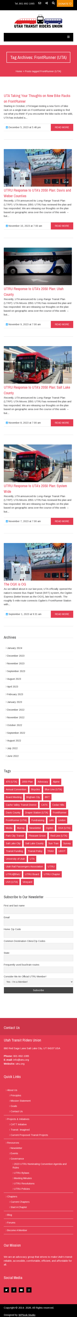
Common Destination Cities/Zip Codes (24, 941)
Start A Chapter (19, 1207)
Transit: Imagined (20, 1129)
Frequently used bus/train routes (21, 964)
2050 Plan (27, 781)
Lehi (51, 820)
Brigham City (33, 797)
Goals (14, 1106)
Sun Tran (53, 843)
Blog (9, 1215)
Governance (17, 1158)
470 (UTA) (11, 781)
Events (14, 1153)
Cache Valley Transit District (21, 804)
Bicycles (35, 789)
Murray (21, 828)
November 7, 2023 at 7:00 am (23, 521)
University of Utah (15, 858)
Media (9, 828)
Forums (11, 1222)
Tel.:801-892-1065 (25, 3)
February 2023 (15, 694)
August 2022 (14, 740)
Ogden (49, 828)
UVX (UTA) (12, 882)
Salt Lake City (13, 843)
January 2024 (14, 648)
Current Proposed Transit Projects (29, 1135)
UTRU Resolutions (24, 1183)
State (6, 953)
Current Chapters (20, 1201)
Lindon (62, 820)
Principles (16, 1095)
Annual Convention (16, 789)
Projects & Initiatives (18, 1119)
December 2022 (15, 709)
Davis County (13, 812)
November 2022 (15, 717)
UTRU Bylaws (21, 1173)
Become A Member (17, 1230)
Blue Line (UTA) (53, 789)
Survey (67, 843)
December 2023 (15, 655)
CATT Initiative (19, 1124)
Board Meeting (14, 797)
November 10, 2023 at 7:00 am (24, 225)
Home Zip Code (12, 929)
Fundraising (37, 820)
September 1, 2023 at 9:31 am (23, 614)
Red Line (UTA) (58, 835)
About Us (12, 1090)
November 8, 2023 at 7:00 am (23, 422)
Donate (65, 3)
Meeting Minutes (23, 1178)
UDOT (62, 851)
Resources (13, 1142)
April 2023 (12, 686)
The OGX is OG (15, 584)
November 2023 (15, 663)
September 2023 (16, 671)
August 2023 (14, 679)
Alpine (56, 781)
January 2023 (14, 702)
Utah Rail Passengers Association (24, 866)
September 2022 (16, 732)
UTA (32, 858)
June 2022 (13, 756)
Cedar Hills (58, 804)
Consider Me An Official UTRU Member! (25, 976)
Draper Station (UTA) (36, 812)
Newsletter (35, 828)
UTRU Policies (22, 1188)
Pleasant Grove (37, 835)
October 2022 (14, 725)
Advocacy (43, 781)
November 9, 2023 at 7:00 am (23, 324)
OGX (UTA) (64, 828)
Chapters (12, 1196)
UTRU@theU (13, 874)
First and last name (14, 905)
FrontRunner (60, 812)
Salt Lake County (34, 843)
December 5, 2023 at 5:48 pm (23, 127)
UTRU (51, 866)
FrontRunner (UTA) (16, 820)
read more (62, 127)
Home (19, 71)
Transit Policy (35, 851)
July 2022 (12, 748)
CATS (44, 804)
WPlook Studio (26, 1314)
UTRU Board (32, 874)
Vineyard (27, 882)
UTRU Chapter (52, 874)
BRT (47, 797)
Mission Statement (21, 1100)
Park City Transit (15, 835)
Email (7, 917)
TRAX (50, 851)
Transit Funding (14, 851)
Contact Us (17, 1111)
